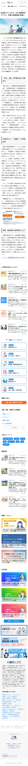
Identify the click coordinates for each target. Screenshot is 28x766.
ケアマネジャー (6, 417)
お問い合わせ (18, 746)
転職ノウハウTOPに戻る (13, 621)
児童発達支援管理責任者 (13, 714)
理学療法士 (21, 709)
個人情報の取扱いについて (12, 745)
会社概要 (7, 743)
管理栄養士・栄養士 (7, 703)
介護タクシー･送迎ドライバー (9, 709)
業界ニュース (11, 441)
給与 (17, 441)
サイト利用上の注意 (10, 746)
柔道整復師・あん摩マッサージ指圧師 (11, 712)
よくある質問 (18, 743)
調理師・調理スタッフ (7, 705)
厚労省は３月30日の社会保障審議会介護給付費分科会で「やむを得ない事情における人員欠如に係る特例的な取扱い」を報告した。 (18, 462)
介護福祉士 (6, 444)
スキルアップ (23, 6)
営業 (15, 701)
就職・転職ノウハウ (12, 6)
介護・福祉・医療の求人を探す (14, 402)
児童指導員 (5, 716)
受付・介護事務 (6, 707)
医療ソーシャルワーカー (8, 700)
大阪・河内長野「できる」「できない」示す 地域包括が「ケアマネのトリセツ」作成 (17, 500)
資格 (22, 441)
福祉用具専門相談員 (7, 701)
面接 (5, 441)
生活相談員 (18, 700)
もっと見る (17, 427)
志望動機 (16, 438)
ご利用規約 (14, 743)
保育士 (3, 714)
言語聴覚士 (12, 710)
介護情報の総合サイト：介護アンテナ (8, 756)
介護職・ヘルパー (6, 414)
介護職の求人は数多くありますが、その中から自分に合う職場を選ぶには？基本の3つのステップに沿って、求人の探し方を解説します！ (17, 318)
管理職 (3, 696)
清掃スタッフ (18, 705)
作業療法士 (5, 710)
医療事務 (14, 707)
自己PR (22, 438)
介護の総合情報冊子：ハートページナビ (9, 755)
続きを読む (24, 280)
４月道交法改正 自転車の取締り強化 (17, 471)
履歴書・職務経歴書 (8, 438)
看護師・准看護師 (6, 698)
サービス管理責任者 (14, 716)
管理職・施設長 (6, 420)
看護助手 (15, 698)
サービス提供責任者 (7, 423)
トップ (3, 6)
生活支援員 (5, 718)
